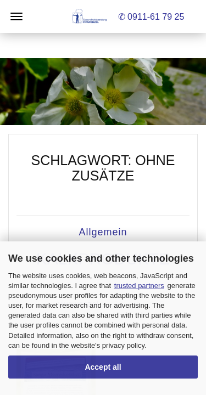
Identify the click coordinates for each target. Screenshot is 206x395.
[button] (103, 91)
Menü (16, 16)
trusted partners (139, 285)
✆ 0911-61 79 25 (151, 16)
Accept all (103, 367)
